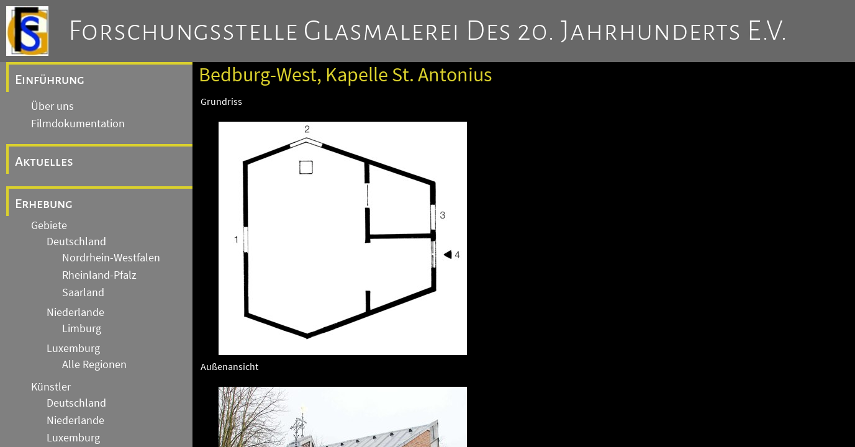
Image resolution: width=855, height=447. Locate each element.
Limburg (81, 328)
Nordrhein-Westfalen (111, 257)
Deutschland (76, 241)
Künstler (51, 387)
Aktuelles (44, 161)
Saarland (83, 292)
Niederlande (75, 312)
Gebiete (49, 225)
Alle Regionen (94, 364)
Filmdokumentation (78, 123)
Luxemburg (73, 348)
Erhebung (44, 203)
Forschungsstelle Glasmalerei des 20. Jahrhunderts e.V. (428, 31)
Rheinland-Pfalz (99, 275)
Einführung (49, 79)
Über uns (52, 106)
